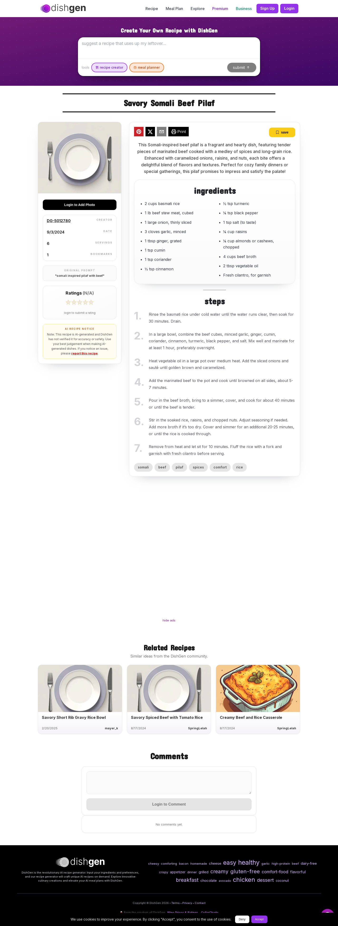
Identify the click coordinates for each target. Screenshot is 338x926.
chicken (244, 879)
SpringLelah (197, 728)
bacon (183, 863)
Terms (175, 903)
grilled (203, 872)
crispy (163, 872)
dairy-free (309, 863)
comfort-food (275, 871)
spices (198, 467)
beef (162, 467)
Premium (220, 8)
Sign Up (267, 8)
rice (239, 467)
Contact (200, 903)
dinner (192, 872)
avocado (225, 881)
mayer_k (111, 728)
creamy (219, 871)
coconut (282, 880)
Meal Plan (174, 8)
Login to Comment (169, 804)
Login (289, 8)
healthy (249, 862)
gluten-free (245, 871)
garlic (265, 863)
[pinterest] (139, 132)
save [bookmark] (282, 132)
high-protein (281, 863)
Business (244, 8)
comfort (220, 467)
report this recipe (84, 353)
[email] (161, 132)
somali (143, 467)
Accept (259, 919)
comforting (169, 863)
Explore (198, 8)
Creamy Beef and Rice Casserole (251, 717)
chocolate (208, 880)
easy (229, 862)
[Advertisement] (169, 551)
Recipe (151, 8)
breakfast (187, 880)
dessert (265, 880)
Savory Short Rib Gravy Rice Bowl (74, 717)
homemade (198, 863)
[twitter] (150, 132)
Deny (242, 919)
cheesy (153, 863)
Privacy (187, 903)
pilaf (179, 467)
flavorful (298, 871)
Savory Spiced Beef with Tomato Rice (167, 717)
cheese (215, 863)
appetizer (177, 872)
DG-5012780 (59, 220)
